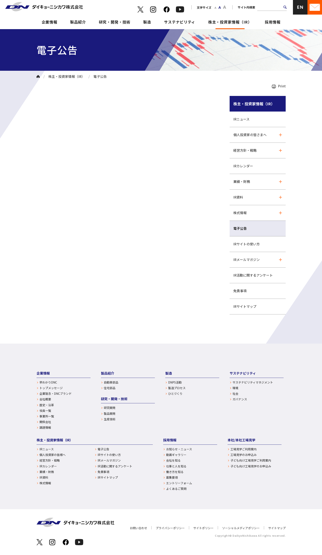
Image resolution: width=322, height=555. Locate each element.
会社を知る (173, 460)
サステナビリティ (179, 22)
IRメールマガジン (246, 259)
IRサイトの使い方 (246, 243)
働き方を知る (175, 472)
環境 (235, 388)
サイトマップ (277, 528)
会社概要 (45, 399)
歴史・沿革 (46, 405)
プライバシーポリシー (170, 528)
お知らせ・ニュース (179, 449)
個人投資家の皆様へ (52, 455)
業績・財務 (241, 181)
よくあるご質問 (176, 489)
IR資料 (238, 197)
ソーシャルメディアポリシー (241, 528)
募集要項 (172, 477)
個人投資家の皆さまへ (250, 134)
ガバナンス (240, 399)
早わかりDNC (48, 382)
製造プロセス (177, 388)
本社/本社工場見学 (241, 439)
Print (282, 85)
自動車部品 (111, 382)
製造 (147, 22)
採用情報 (272, 22)
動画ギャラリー (176, 455)
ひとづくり (175, 394)
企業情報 (50, 22)
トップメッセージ (51, 388)
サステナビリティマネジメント (253, 382)
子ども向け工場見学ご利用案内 (250, 460)
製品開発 (109, 414)
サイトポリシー (203, 528)
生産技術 (109, 419)
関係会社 (45, 422)
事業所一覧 (46, 416)
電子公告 (240, 228)
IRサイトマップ (244, 306)
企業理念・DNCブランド (55, 394)
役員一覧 (45, 411)
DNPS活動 (175, 382)
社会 (235, 394)
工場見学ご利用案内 (243, 449)
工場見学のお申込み (243, 455)
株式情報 (240, 212)
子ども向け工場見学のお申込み (250, 466)
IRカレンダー (243, 165)
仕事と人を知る (176, 466)
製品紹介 (78, 22)
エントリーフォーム (179, 483)
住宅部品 (109, 388)
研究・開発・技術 (114, 22)
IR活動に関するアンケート (253, 275)
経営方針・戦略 (245, 150)
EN (300, 7)
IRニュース (241, 119)
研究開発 (109, 408)
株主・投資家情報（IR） (230, 22)
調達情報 (45, 428)
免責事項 (240, 290)
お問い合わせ (138, 528)
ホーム (38, 76)
